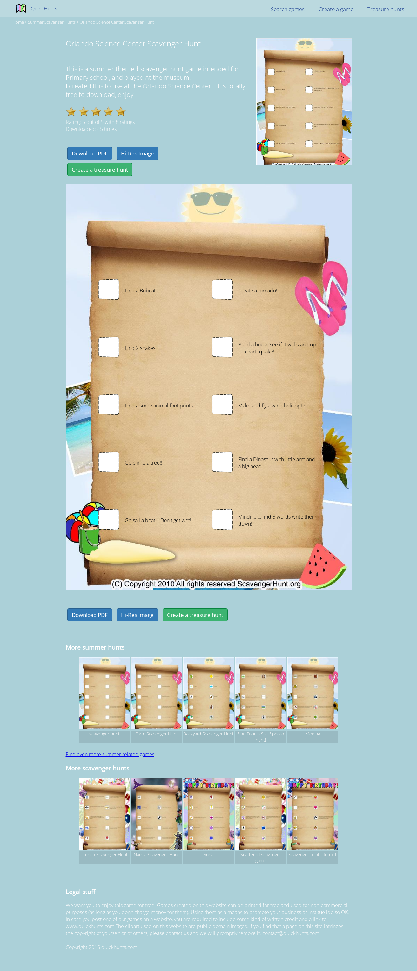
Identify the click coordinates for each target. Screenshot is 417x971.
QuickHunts (44, 8)
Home (18, 22)
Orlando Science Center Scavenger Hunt (117, 22)
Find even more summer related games (110, 754)
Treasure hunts (385, 9)
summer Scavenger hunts (52, 22)
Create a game (336, 9)
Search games (288, 9)
